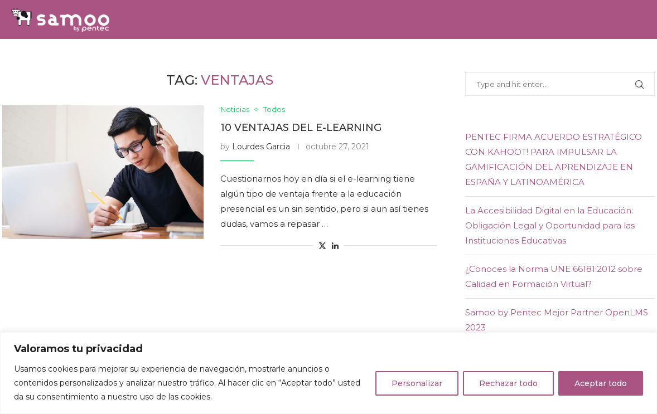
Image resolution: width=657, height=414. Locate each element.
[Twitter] (617, 58)
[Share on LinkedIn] (335, 246)
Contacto (556, 58)
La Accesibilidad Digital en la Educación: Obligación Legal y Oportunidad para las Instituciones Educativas (550, 225)
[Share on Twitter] (322, 246)
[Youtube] (642, 58)
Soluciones (114, 58)
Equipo (238, 58)
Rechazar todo (508, 383)
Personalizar (417, 383)
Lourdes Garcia (261, 147)
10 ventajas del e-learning (300, 127)
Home (57, 58)
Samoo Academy (309, 58)
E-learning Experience (419, 58)
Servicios (181, 58)
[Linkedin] (630, 58)
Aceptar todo (600, 383)
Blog (503, 58)
